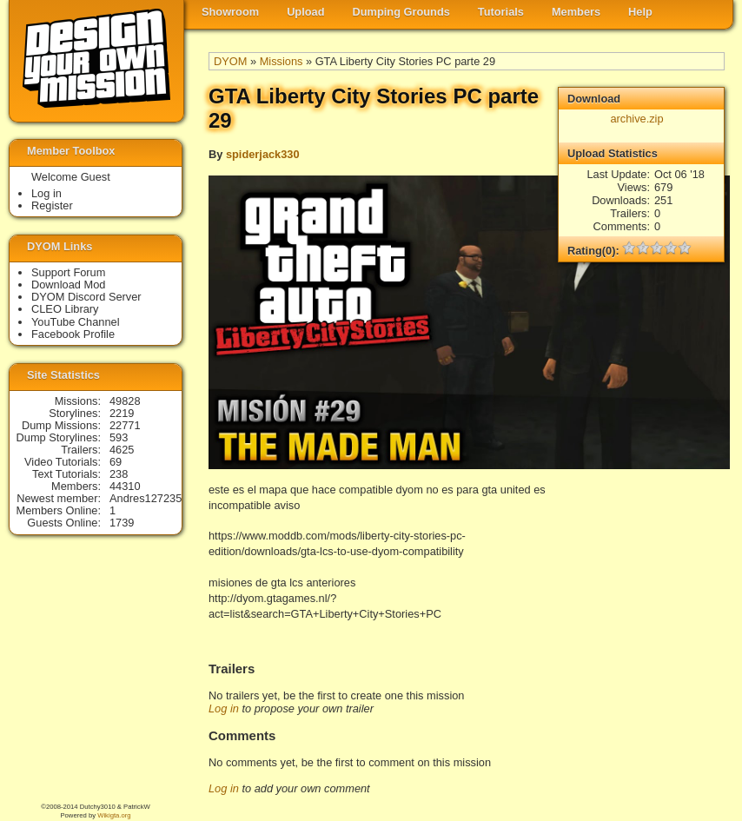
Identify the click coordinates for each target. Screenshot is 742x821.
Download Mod (68, 284)
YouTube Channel (75, 321)
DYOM (230, 61)
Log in (224, 708)
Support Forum (68, 272)
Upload (305, 11)
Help (640, 11)
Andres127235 (145, 498)
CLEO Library (65, 308)
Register (52, 205)
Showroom (230, 11)
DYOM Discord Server (86, 296)
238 (118, 473)
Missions (281, 61)
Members (576, 11)
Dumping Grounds (401, 11)
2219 (121, 413)
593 (118, 437)
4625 (121, 449)
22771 (125, 425)
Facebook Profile (73, 334)
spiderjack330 (263, 154)
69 (115, 461)
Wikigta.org (113, 815)
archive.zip (636, 118)
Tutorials (501, 11)
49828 (125, 400)
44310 (125, 486)
